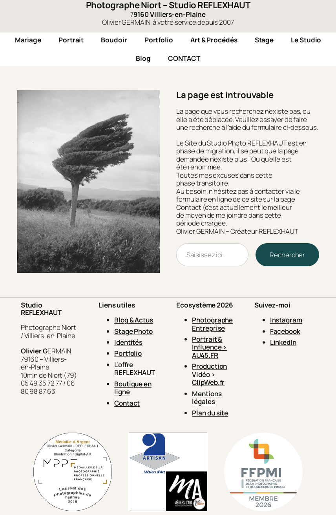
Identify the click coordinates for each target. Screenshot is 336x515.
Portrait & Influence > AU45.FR (209, 347)
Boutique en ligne (133, 387)
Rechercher (287, 254)
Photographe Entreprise (212, 323)
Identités (128, 342)
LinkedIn (283, 342)
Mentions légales (206, 397)
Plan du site (210, 412)
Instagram (286, 319)
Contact (127, 403)
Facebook (285, 331)
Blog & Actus (133, 319)
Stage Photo (133, 331)
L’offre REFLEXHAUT (134, 368)
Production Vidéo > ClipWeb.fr (209, 374)
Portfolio (128, 353)
